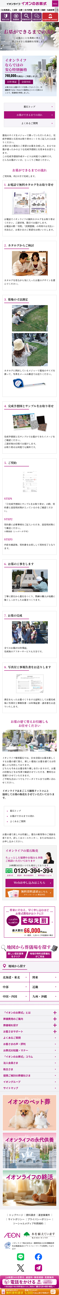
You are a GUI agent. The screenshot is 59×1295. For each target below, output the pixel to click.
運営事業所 (44, 1215)
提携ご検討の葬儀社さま (17, 1075)
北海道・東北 (11, 977)
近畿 (35, 987)
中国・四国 (10, 996)
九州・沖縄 (39, 996)
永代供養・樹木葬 (32, 9)
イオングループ (11, 1082)
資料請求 (30, 1215)
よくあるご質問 (29, 123)
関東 (35, 977)
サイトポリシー (16, 1219)
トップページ (16, 1215)
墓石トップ (29, 106)
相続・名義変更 (48, 9)
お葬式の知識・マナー (15, 1050)
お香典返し (6, 9)
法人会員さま (10, 1063)
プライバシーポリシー (39, 1219)
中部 (5, 987)
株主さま (8, 1069)
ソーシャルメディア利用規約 (28, 1223)
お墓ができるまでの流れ (29, 114)
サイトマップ (10, 1088)
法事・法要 (17, 9)
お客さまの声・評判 (14, 1044)
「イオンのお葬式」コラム (18, 1056)
